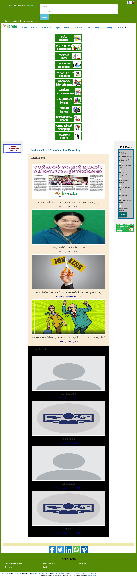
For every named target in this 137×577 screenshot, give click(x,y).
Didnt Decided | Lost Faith (125, 201)
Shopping (41, 574)
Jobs (88, 27)
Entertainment (48, 563)
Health (67, 27)
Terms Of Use (94, 574)
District (34, 27)
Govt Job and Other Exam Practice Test (77, 574)
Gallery (109, 27)
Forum (98, 27)
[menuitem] (7, 21)
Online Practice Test (13, 563)
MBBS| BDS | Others (123, 209)
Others (120, 27)
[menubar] (21, 21)
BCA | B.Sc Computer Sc (123, 174)
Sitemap (3, 573)
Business (78, 27)
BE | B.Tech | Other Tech (125, 166)
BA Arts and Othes (125, 195)
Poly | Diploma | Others (124, 181)
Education (46, 27)
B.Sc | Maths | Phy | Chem (125, 189)
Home (24, 27)
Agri (58, 27)
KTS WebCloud (91, 575)
